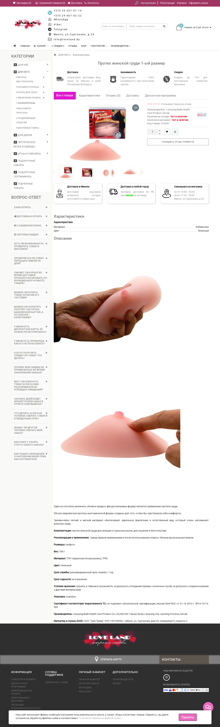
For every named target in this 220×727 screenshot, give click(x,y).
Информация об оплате (21, 692)
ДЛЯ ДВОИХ (23, 135)
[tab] (30, 207)
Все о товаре (64, 95)
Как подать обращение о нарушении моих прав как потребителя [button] (31, 456)
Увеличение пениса (28, 98)
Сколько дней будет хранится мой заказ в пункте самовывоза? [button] (31, 401)
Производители (121, 46)
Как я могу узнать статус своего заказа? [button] (31, 443)
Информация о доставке (20, 699)
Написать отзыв (182, 104)
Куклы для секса (26, 92)
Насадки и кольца (27, 87)
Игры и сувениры (27, 153)
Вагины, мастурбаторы (24, 79)
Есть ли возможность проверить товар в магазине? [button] (31, 246)
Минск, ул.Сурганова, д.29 (74, 34)
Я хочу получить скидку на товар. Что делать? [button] (31, 355)
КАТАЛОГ (41, 46)
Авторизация (148, 3)
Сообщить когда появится (178, 142)
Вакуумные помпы (27, 128)
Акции (117, 683)
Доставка (132, 95)
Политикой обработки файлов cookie (100, 718)
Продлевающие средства (26, 120)
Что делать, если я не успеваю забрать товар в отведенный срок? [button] (31, 416)
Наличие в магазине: (167, 120)
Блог (84, 46)
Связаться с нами (56, 682)
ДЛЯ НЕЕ (21, 64)
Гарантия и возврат (23, 679)
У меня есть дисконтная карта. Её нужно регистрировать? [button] (31, 329)
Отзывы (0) (113, 95)
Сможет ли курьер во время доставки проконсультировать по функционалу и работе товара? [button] (31, 278)
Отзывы (72, 46)
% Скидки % (58, 46)
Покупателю (99, 46)
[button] (141, 172)
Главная (25, 46)
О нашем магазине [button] (31, 225)
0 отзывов (166, 104)
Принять (188, 717)
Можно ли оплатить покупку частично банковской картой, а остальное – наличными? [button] (31, 312)
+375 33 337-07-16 (68, 10)
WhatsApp (61, 19)
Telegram (61, 29)
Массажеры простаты (23, 110)
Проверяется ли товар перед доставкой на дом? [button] (31, 261)
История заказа (89, 683)
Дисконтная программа (160, 95)
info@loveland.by (67, 39)
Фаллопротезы (25, 103)
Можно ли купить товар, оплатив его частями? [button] (31, 295)
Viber (58, 24)
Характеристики (89, 95)
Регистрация (167, 3)
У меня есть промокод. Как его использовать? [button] (31, 342)
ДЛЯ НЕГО (22, 71)
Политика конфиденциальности (25, 706)
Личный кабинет (89, 679)
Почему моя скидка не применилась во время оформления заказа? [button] (31, 370)
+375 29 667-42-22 (68, 15)
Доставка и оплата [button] (31, 216)
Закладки (85, 687)
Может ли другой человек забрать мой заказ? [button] (31, 430)
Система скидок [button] (31, 234)
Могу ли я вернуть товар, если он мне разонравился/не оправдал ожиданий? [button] (31, 385)
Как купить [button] (31, 207)
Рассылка (85, 691)
